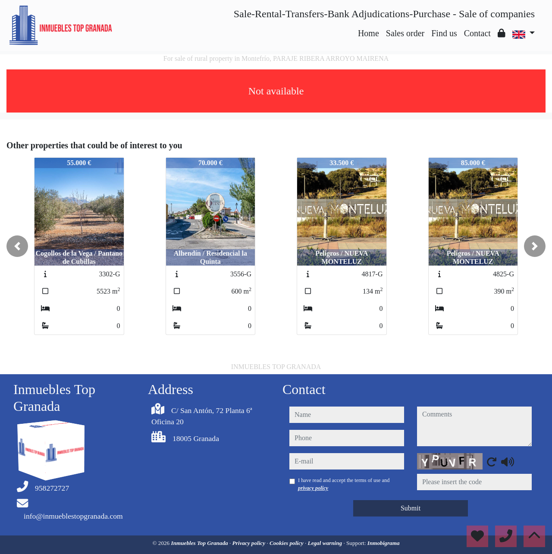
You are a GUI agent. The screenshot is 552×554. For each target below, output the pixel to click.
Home (368, 33)
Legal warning (326, 543)
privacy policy (313, 488)
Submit (410, 508)
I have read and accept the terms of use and (343, 484)
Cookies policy (287, 543)
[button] (17, 246)
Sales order (405, 33)
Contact (477, 33)
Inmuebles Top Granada (200, 543)
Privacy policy (249, 543)
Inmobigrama (383, 543)
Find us (444, 33)
